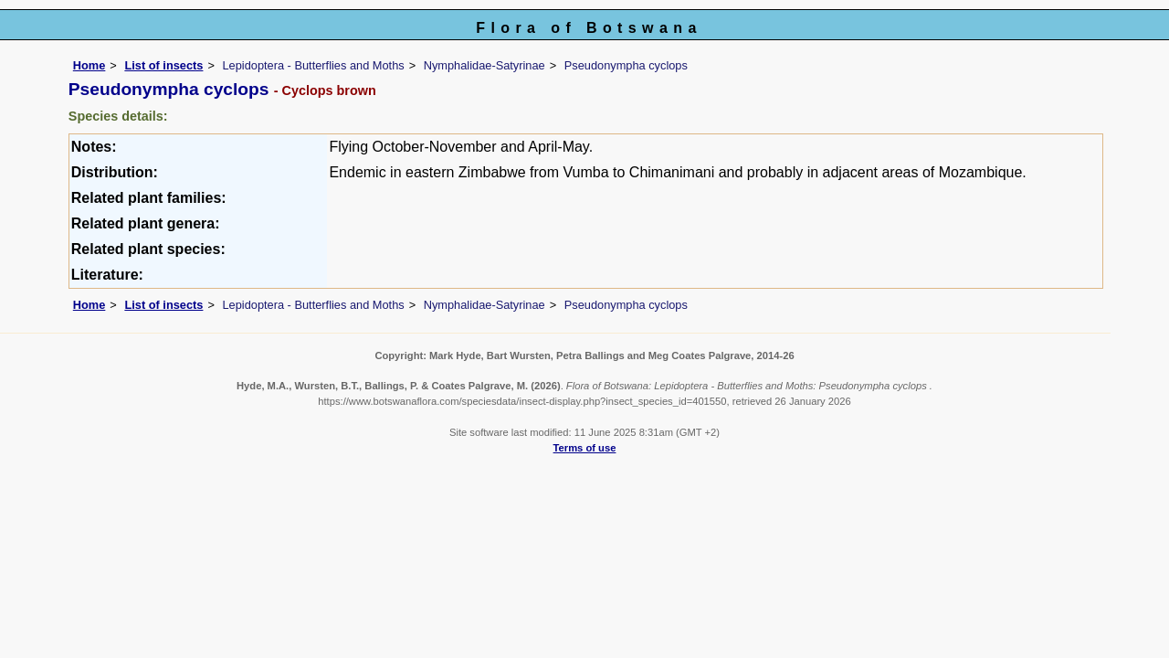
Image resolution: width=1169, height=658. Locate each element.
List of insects (163, 65)
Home (89, 65)
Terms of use (584, 447)
